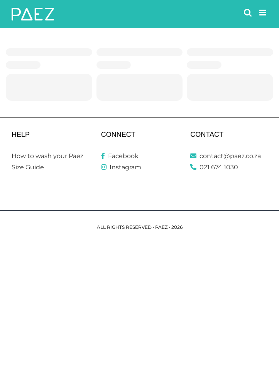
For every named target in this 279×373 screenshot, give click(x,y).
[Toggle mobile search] (248, 13)
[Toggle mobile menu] (263, 13)
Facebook (120, 156)
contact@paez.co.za (225, 156)
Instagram (121, 167)
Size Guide (28, 167)
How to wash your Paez (47, 156)
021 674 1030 (214, 167)
